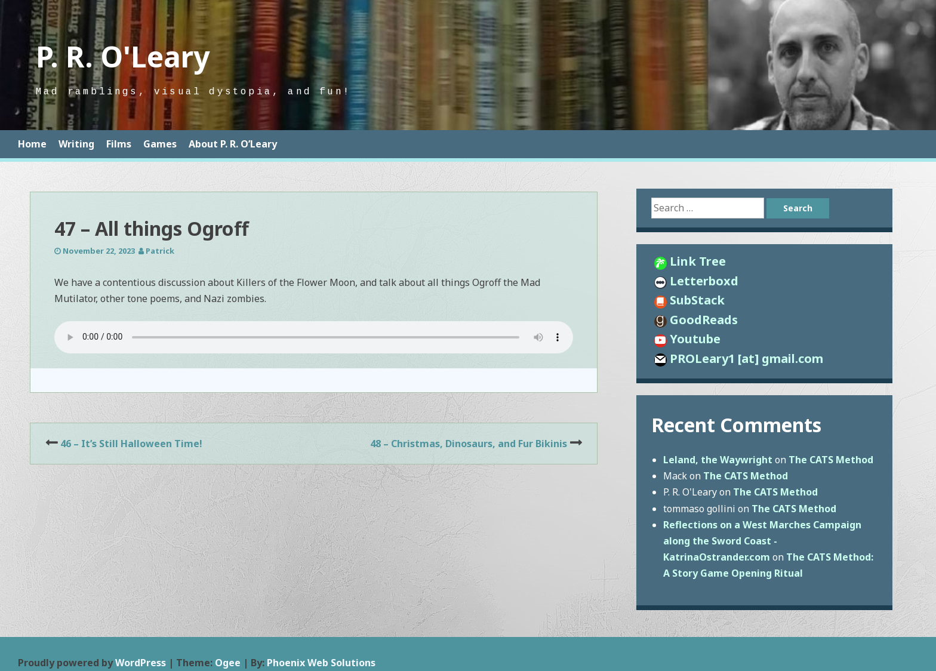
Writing (76, 143)
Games (160, 143)
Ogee (228, 662)
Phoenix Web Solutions (321, 662)
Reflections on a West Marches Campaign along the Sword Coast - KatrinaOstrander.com (762, 541)
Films (118, 143)
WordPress (140, 662)
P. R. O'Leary (123, 56)
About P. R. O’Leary (233, 143)
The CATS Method (831, 459)
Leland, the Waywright (717, 459)
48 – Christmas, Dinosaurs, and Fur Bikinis (468, 443)
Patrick (160, 250)
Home (32, 143)
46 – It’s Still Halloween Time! (131, 443)
